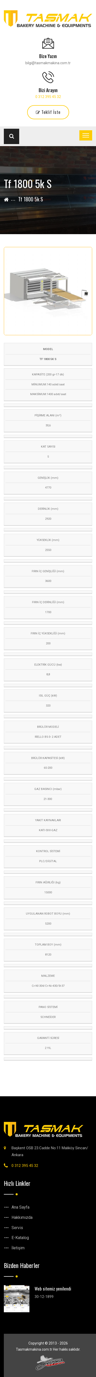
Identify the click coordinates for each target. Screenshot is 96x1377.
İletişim (18, 1247)
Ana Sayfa (20, 1207)
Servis (17, 1227)
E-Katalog (20, 1237)
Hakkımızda (22, 1217)
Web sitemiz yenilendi (53, 1288)
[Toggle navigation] (85, 135)
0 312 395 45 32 (48, 97)
